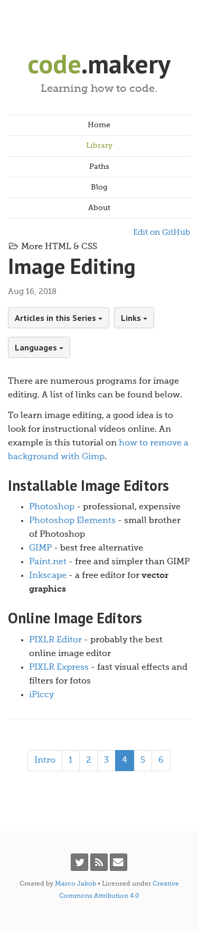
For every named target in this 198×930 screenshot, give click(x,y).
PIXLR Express (59, 667)
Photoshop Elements (72, 521)
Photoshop (51, 507)
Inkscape (48, 576)
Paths (99, 166)
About (99, 208)
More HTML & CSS (52, 247)
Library (99, 145)
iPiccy (41, 695)
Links (134, 317)
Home (99, 125)
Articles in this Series (58, 317)
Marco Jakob (75, 884)
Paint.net (48, 562)
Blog (99, 187)
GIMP (40, 548)
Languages (39, 347)
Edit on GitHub (161, 232)
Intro (44, 760)
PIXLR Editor (55, 640)
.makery (99, 63)
